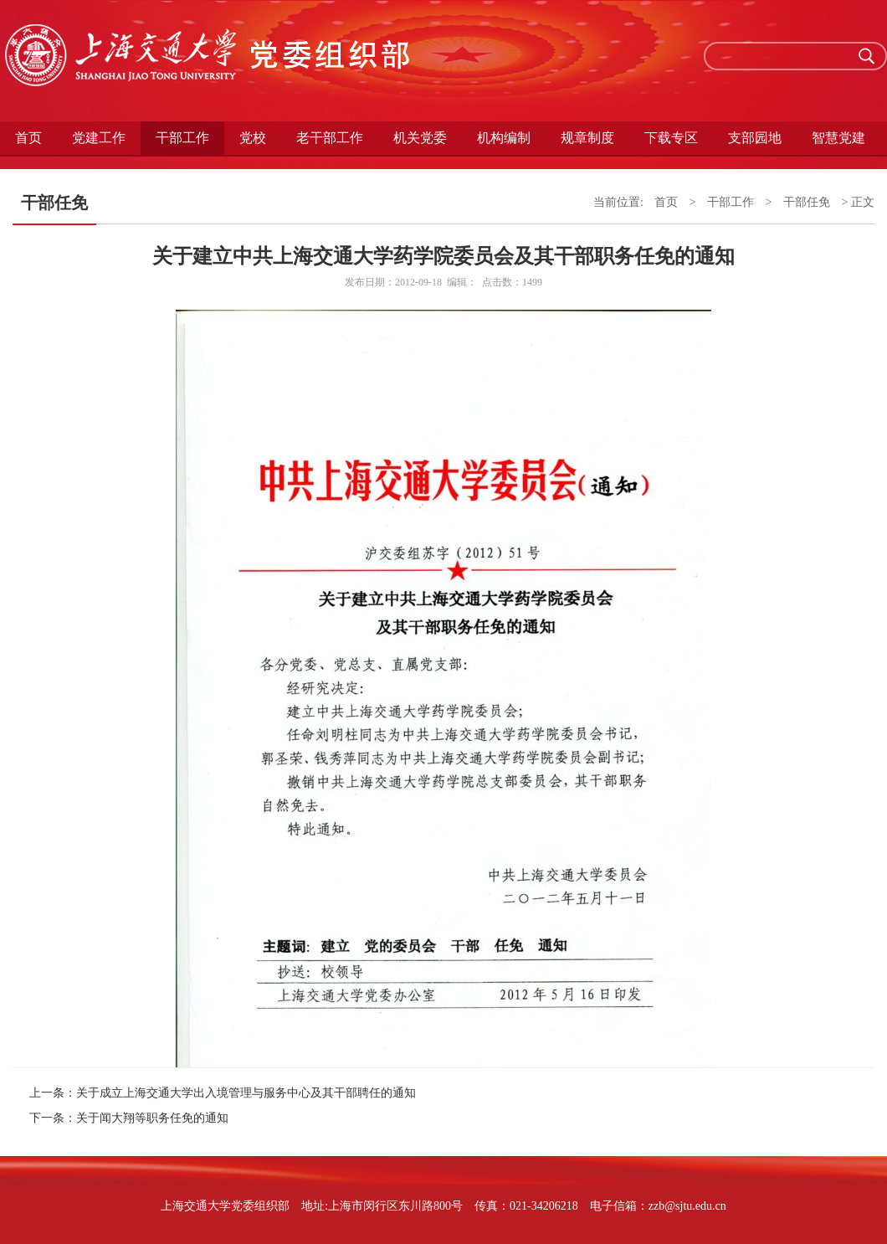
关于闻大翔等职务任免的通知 (152, 1118)
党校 (252, 138)
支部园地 (755, 138)
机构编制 (504, 138)
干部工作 (182, 138)
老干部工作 (329, 138)
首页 (28, 138)
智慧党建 (838, 138)
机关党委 (420, 138)
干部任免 (806, 202)
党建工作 (99, 138)
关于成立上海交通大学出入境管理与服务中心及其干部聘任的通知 (246, 1093)
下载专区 (671, 138)
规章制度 (587, 138)
